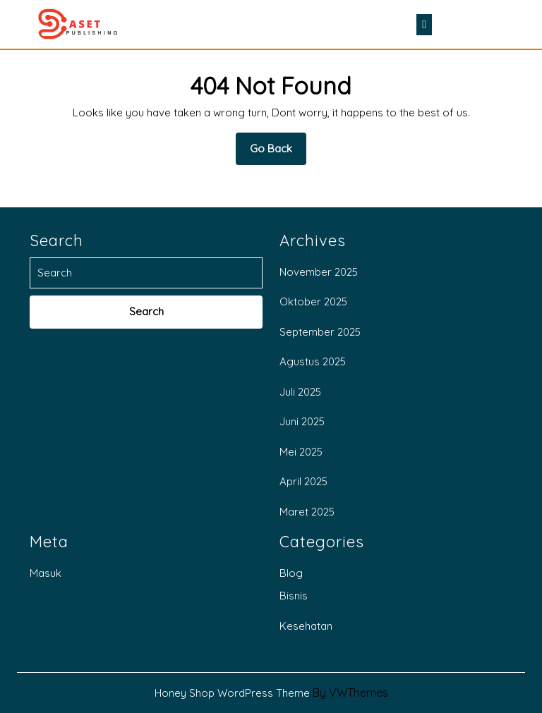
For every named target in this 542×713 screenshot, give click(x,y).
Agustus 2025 (312, 361)
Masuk (45, 573)
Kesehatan (305, 626)
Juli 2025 (300, 391)
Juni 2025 (302, 421)
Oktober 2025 (313, 301)
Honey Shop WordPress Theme (232, 693)
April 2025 (303, 481)
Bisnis (293, 595)
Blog (291, 573)
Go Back (278, 153)
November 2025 (318, 272)
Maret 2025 (307, 511)
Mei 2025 (301, 451)
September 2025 (320, 332)
